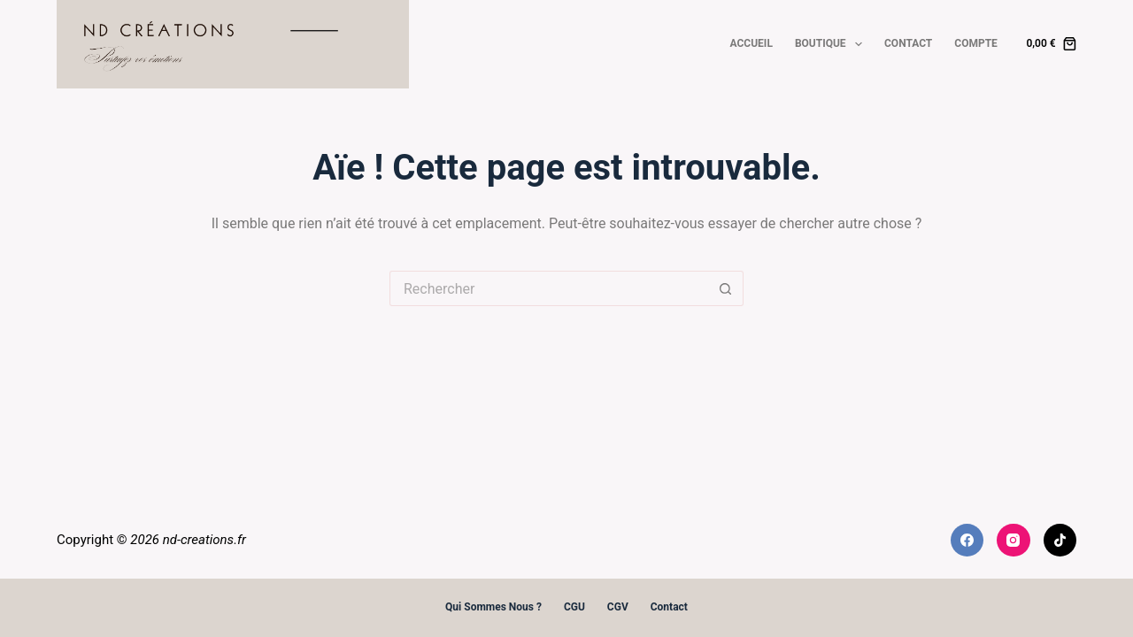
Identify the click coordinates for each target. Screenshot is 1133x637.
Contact (908, 43)
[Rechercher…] (548, 288)
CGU (574, 607)
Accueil (751, 43)
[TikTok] (1060, 540)
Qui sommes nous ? (493, 607)
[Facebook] (967, 540)
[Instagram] (1013, 540)
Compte (976, 43)
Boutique (832, 44)
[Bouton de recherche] (726, 288)
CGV (617, 607)
